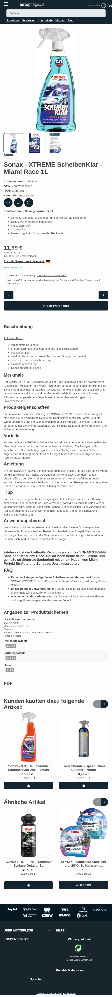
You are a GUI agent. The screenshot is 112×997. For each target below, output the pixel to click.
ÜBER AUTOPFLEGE (27, 934)
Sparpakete (45, 20)
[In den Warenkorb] (56, 305)
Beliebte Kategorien (79, 974)
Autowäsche (26, 195)
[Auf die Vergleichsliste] (18, 202)
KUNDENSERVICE (27, 943)
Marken (60, 20)
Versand (31, 256)
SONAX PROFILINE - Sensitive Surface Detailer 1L (28, 867)
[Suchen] (56, 13)
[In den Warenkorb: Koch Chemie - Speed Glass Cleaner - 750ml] (83, 789)
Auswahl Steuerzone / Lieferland (27, 261)
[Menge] (56, 295)
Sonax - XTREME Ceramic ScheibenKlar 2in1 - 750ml (28, 772)
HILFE (79, 934)
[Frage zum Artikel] (28, 202)
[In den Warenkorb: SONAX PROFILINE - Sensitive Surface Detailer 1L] (28, 889)
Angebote (12, 20)
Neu (70, 20)
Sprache (53, 983)
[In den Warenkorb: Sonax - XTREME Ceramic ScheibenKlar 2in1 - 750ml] (28, 789)
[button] (13, 143)
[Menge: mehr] (103, 295)
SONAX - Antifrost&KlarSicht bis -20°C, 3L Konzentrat (83, 867)
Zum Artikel (83, 888)
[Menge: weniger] (8, 295)
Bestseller (28, 20)
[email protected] (13, 639)
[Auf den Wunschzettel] (8, 202)
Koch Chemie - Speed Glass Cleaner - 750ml (84, 772)
